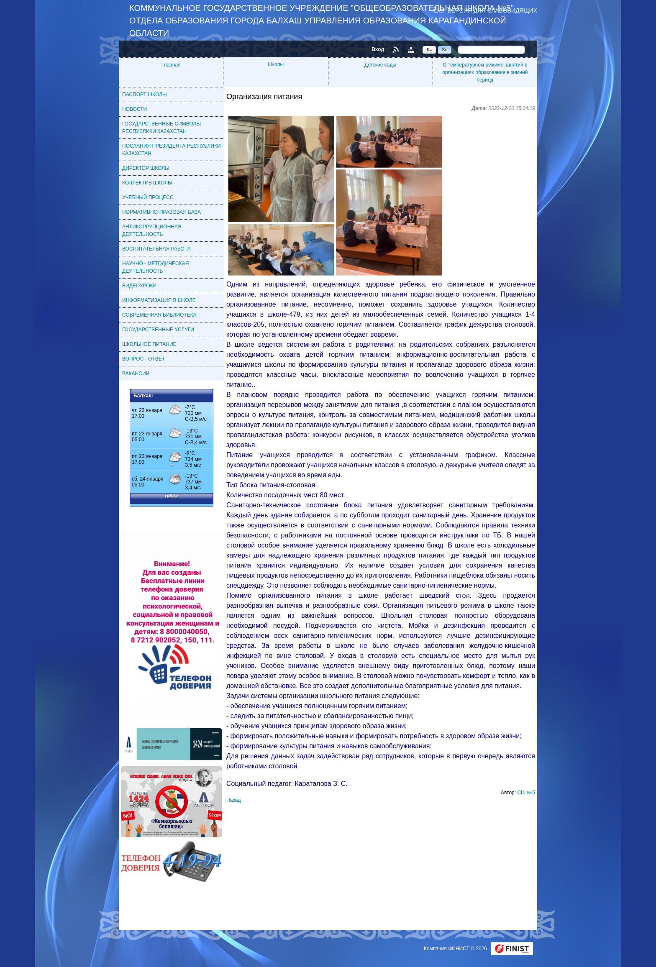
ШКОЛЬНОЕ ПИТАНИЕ (149, 344)
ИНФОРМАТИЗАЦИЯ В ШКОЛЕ (159, 300)
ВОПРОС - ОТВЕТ (143, 359)
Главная (171, 65)
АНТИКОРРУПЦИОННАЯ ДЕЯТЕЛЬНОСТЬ (152, 230)
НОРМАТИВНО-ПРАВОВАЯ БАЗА (161, 212)
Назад (233, 800)
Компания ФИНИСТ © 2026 (456, 949)
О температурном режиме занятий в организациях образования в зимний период (485, 72)
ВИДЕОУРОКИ (139, 286)
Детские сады (380, 65)
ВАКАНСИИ (135, 373)
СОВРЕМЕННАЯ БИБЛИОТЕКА (159, 315)
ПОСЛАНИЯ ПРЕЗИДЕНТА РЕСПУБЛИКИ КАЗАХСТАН (171, 149)
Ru (445, 49)
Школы (276, 64)
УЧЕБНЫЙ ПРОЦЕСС (148, 197)
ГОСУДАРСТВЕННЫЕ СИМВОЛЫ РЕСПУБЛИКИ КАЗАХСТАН (161, 127)
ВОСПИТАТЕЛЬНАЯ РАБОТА (156, 249)
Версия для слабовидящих (492, 10)
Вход (378, 49)
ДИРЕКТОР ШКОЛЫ (145, 168)
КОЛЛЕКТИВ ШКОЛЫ (147, 183)
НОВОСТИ (134, 109)
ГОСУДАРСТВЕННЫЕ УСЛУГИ (158, 330)
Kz (429, 49)
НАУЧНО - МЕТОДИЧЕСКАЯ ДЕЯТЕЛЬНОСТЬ (155, 267)
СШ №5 (526, 793)
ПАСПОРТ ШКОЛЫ (144, 94)
